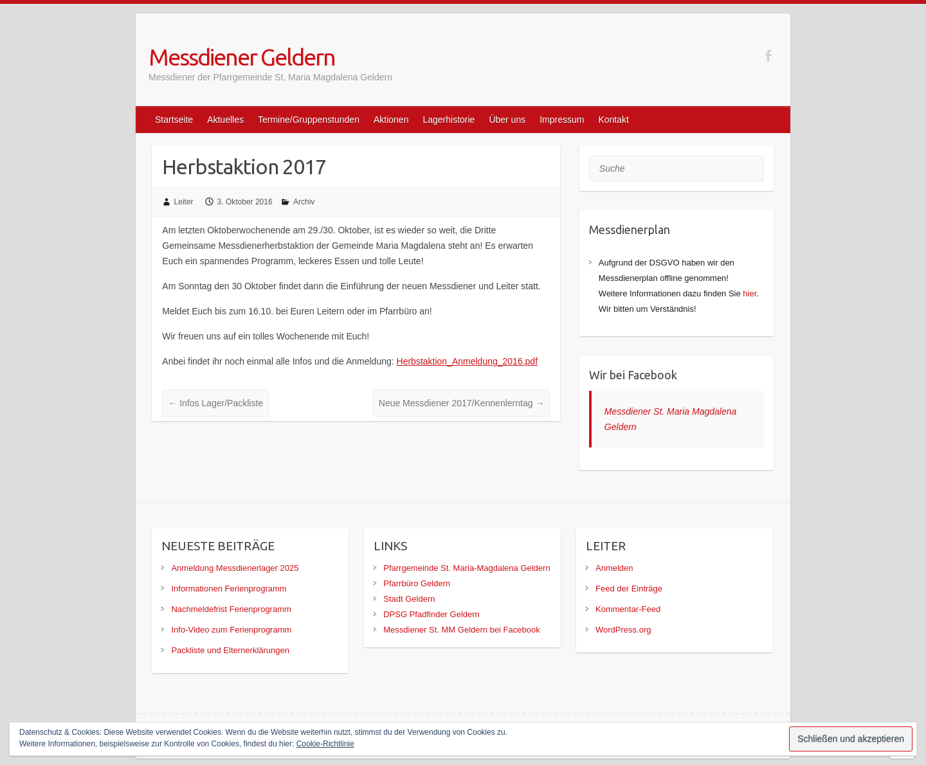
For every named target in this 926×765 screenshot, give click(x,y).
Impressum (562, 119)
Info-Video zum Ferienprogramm (231, 629)
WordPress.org (623, 629)
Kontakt (613, 119)
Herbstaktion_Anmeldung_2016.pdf (467, 361)
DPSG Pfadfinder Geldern (431, 614)
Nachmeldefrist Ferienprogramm (231, 609)
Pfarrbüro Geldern (416, 583)
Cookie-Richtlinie (325, 743)
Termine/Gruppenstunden (308, 119)
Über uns (507, 119)
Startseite (174, 119)
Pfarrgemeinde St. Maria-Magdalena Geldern (466, 568)
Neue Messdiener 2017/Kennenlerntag (462, 403)
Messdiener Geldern (242, 57)
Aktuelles (225, 119)
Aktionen (391, 119)
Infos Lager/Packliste (215, 403)
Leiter (184, 201)
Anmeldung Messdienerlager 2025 (234, 568)
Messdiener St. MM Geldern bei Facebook (461, 629)
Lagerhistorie (448, 119)
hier (749, 293)
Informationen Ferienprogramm (228, 588)
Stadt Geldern (409, 599)
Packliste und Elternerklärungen (230, 650)
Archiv (303, 201)
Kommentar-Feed (627, 609)
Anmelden (614, 568)
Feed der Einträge (628, 588)
